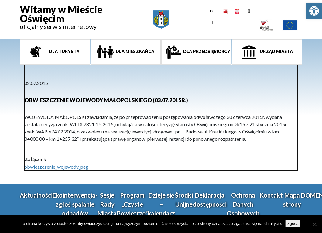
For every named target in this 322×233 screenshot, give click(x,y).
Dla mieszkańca (134, 51)
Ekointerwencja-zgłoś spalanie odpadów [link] (75, 204)
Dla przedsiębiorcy (206, 51)
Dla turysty (64, 51)
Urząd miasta (276, 51)
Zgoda (293, 223)
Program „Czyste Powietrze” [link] (132, 204)
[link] (314, 11)
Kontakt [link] (271, 195)
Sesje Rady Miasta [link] (107, 204)
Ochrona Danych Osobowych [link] (243, 204)
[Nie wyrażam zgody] (314, 224)
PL (212, 10)
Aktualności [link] (36, 195)
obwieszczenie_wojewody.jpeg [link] (56, 167)
